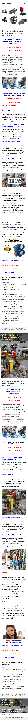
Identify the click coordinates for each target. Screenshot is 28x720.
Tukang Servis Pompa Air (9, 330)
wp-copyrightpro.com (19, 717)
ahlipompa (16, 328)
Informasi (4, 193)
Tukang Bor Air (12, 695)
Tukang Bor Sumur (19, 695)
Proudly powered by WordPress (8, 714)
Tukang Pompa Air (12, 329)
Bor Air (7, 695)
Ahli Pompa (6, 3)
